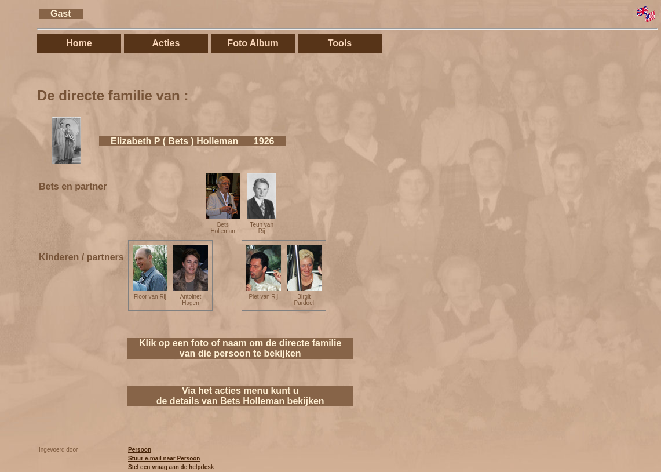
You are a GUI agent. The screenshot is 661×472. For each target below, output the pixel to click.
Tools (340, 43)
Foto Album (252, 43)
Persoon (139, 449)
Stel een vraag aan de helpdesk (171, 467)
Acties (166, 43)
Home (79, 43)
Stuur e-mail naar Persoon (164, 458)
